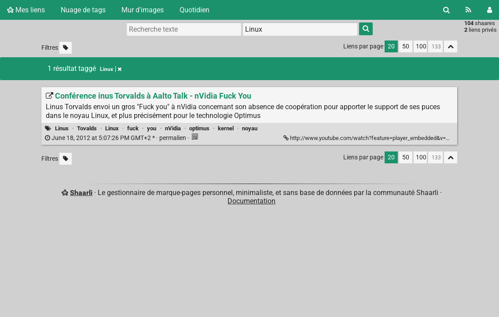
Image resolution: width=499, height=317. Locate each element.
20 (391, 46)
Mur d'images (142, 10)
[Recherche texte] (184, 29)
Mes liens (26, 10)
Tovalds (87, 128)
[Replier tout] (450, 46)
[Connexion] (489, 10)
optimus (199, 128)
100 (421, 46)
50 (405, 46)
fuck (133, 128)
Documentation (251, 201)
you (151, 128)
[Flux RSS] (468, 10)
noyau (249, 128)
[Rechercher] (446, 10)
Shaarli (81, 192)
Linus (62, 128)
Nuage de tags (83, 10)
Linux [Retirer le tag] (110, 69)
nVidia (173, 128)
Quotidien (194, 10)
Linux (112, 128)
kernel (226, 128)
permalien (116, 138)
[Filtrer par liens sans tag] (65, 48)
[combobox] (300, 29)
